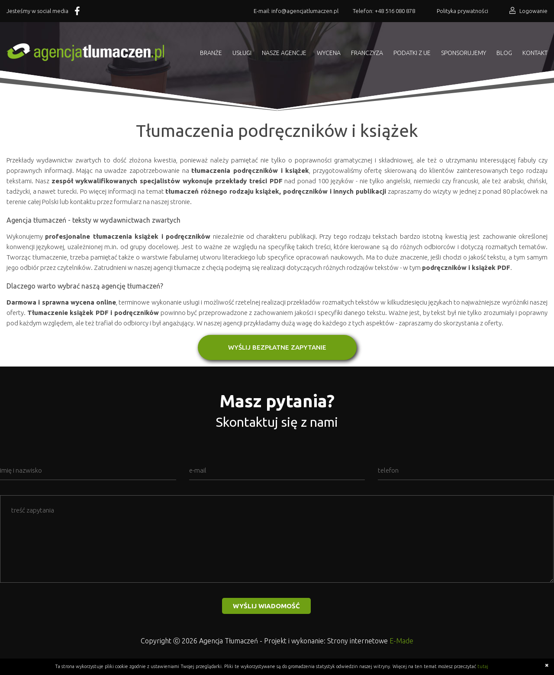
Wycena (329, 52)
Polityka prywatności (462, 11)
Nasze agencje (284, 52)
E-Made (401, 641)
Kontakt (535, 52)
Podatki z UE (412, 52)
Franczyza (367, 52)
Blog (504, 52)
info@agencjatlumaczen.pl (304, 11)
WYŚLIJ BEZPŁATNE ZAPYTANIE (277, 347)
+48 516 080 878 (395, 11)
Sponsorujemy (463, 52)
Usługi (241, 52)
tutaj (482, 666)
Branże (211, 52)
